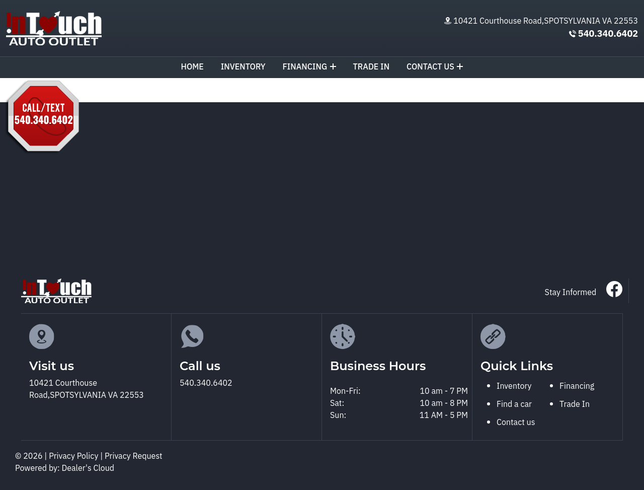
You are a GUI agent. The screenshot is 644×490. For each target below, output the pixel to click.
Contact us (435, 67)
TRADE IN (371, 67)
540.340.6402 (608, 34)
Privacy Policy (74, 456)
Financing (309, 67)
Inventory (243, 67)
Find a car (514, 404)
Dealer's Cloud (88, 468)
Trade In (574, 404)
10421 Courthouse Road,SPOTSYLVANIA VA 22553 (545, 21)
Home (192, 67)
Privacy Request (134, 456)
